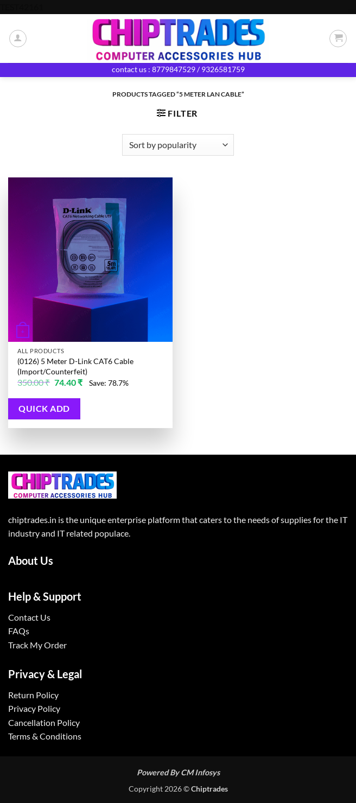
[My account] (18, 38)
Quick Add (43, 408)
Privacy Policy (34, 708)
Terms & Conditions (44, 736)
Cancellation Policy (44, 722)
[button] (338, 38)
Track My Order (37, 645)
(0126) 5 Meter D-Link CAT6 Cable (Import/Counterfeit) (75, 366)
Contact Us (29, 617)
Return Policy (33, 695)
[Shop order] (177, 145)
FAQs (18, 631)
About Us (30, 560)
